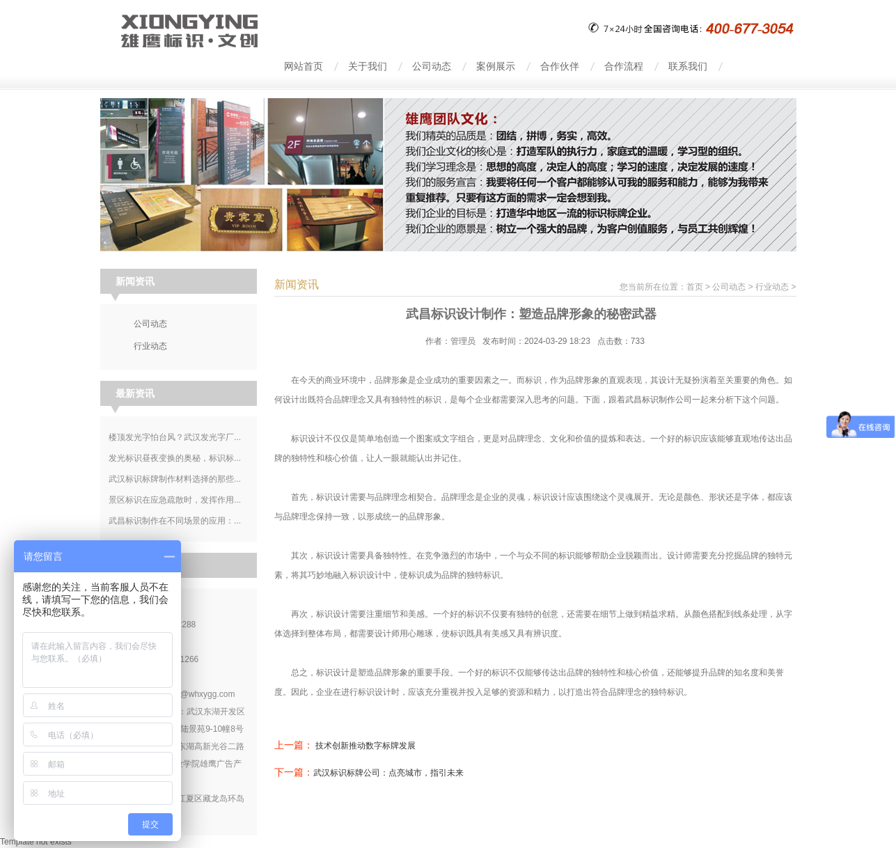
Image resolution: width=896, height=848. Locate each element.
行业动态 (772, 287)
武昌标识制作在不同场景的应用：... (175, 521)
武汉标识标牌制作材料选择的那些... (175, 479)
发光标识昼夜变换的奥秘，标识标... (175, 458)
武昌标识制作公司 (658, 400)
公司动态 (729, 287)
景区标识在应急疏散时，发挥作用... (175, 500)
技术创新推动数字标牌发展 (365, 746)
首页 (694, 287)
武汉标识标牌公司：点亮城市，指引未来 (388, 773)
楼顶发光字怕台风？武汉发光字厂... (175, 437)
